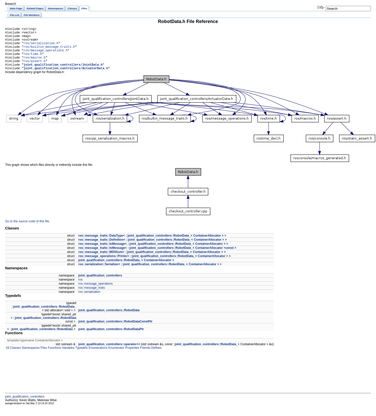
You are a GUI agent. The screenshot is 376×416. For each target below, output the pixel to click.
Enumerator (115, 357)
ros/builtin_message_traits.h (49, 51)
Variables (67, 357)
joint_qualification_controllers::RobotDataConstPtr (115, 330)
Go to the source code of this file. (27, 230)
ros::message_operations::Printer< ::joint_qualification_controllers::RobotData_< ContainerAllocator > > (154, 265)
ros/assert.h (34, 68)
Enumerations (97, 357)
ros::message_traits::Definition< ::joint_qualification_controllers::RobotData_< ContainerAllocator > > (152, 249)
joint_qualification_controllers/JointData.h (63, 73)
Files (43, 357)
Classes (15, 357)
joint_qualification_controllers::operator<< (109, 353)
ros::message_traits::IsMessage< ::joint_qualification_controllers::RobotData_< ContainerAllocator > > (153, 253)
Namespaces (30, 357)
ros (80, 289)
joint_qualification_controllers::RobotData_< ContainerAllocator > (126, 269)
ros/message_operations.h (45, 55)
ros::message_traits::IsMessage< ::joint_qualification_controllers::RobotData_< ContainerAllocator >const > (157, 257)
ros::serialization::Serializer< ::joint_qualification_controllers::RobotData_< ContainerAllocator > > (150, 273)
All (7, 357)
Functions (54, 357)
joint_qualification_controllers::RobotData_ (44, 316)
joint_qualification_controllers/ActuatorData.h (65, 77)
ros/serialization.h (40, 47)
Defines (156, 357)
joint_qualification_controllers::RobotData (109, 319)
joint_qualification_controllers (100, 284)
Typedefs (81, 357)
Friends (144, 357)
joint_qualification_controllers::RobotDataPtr (111, 338)
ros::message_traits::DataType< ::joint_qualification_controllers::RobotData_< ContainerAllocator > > (152, 245)
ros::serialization (89, 301)
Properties (131, 357)
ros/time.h (32, 60)
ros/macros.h (34, 64)
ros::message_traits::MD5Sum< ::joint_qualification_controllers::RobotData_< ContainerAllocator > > (152, 261)
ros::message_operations (95, 293)
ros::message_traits (91, 297)
